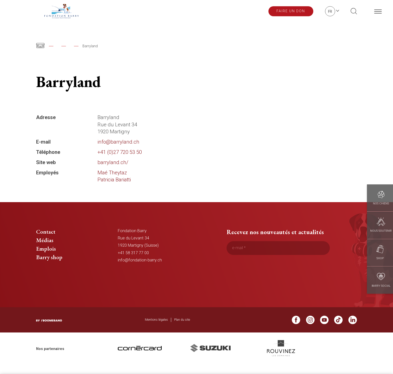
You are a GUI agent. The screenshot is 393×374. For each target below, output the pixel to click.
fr (330, 12)
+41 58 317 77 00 (133, 261)
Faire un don (290, 11)
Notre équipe (105, 46)
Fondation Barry (70, 46)
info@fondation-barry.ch (140, 268)
